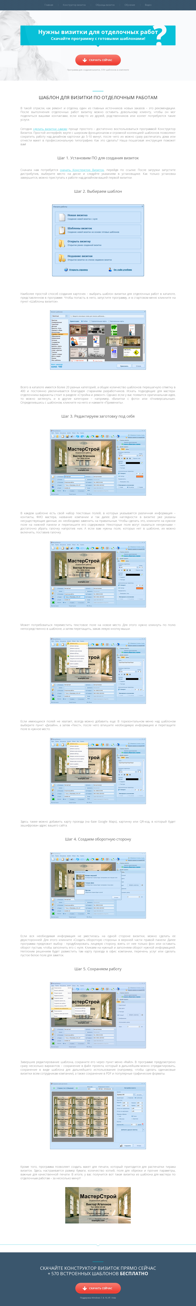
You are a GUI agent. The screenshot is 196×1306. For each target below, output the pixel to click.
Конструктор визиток (74, 4)
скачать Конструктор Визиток (82, 170)
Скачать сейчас (100, 60)
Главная (49, 4)
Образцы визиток (105, 4)
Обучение (130, 4)
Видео (148, 4)
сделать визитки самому (50, 129)
